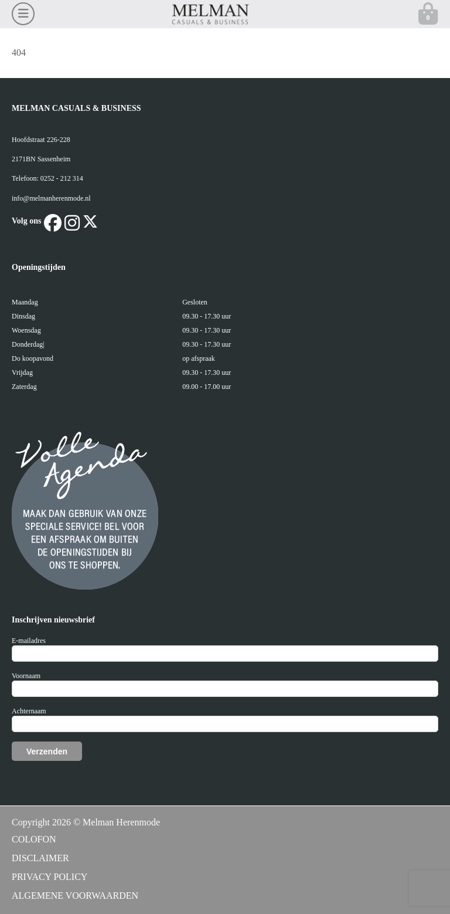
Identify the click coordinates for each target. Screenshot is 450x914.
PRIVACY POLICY (49, 877)
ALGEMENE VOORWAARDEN (75, 896)
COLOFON (34, 839)
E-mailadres (29, 641)
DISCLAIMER (40, 858)
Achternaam (29, 711)
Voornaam (26, 676)
